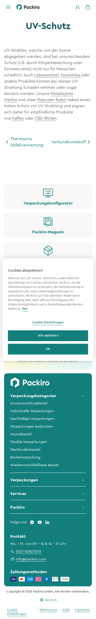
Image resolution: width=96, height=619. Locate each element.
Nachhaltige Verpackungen (32, 419)
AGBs (66, 609)
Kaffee (18, 118)
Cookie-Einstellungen (47, 322)
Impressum (82, 609)
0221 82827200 (25, 551)
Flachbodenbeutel (25, 450)
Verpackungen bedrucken (31, 426)
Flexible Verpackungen (28, 442)
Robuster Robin (52, 100)
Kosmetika (71, 75)
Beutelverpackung (25, 457)
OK (48, 349)
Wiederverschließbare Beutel (34, 465)
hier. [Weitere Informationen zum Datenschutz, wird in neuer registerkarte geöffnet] (25, 308)
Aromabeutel (20, 434)
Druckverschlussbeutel (28, 403)
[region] (47, 309)
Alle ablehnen (48, 335)
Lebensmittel (46, 75)
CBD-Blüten (46, 118)
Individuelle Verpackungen (32, 411)
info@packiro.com (28, 559)
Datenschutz (48, 609)
